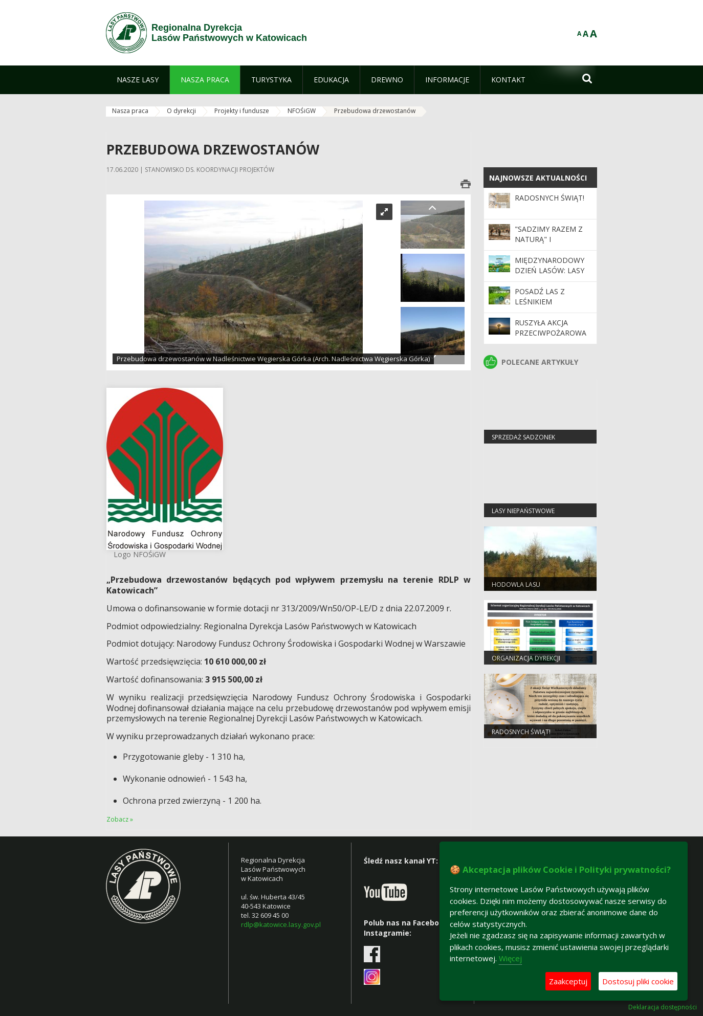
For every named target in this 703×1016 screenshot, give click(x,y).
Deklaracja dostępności (662, 1007)
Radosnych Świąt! (549, 198)
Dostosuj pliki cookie (638, 981)
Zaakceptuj (568, 981)
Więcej (510, 958)
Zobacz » (119, 819)
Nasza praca (130, 110)
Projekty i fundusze (241, 110)
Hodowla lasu (516, 584)
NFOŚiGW (302, 110)
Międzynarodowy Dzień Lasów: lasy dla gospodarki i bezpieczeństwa (549, 275)
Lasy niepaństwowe (523, 510)
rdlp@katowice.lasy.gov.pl (281, 924)
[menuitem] (137, 79)
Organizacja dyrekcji (526, 658)
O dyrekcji (181, 110)
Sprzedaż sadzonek (523, 437)
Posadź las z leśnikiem (540, 296)
